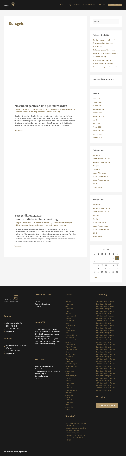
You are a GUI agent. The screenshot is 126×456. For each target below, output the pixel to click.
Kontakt (37, 301)
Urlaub (95, 183)
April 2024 (96, 123)
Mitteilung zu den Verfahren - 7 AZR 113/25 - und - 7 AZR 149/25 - (76, 436)
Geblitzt (72, 109)
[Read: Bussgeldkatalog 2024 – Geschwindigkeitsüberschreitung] (45, 180)
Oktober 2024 (97, 113)
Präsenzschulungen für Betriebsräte (105, 67)
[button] (115, 5)
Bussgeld (17, 109)
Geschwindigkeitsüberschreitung (25, 112)
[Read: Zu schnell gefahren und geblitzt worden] (45, 71)
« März (95, 277)
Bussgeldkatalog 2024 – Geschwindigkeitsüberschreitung (36, 217)
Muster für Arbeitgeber (100, 176)
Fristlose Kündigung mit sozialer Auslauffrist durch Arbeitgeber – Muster (70, 320)
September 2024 (98, 116)
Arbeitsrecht (97, 155)
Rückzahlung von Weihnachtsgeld (104, 50)
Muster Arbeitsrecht (99, 173)
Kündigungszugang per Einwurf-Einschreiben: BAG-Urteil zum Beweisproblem (104, 43)
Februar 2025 (97, 102)
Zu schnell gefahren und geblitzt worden (41, 106)
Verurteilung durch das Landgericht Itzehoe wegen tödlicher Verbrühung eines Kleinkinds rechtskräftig (47, 341)
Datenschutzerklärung (42, 304)
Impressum (39, 306)
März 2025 (96, 99)
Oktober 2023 (97, 134)
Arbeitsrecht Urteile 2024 (101, 159)
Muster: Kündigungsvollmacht (70, 382)
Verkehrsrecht (26, 109)
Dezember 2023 (98, 131)
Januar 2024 (97, 127)
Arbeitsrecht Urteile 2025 (101, 162)
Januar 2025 (97, 106)
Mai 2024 (96, 120)
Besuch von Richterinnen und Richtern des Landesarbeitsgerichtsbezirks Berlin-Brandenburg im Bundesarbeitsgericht (47, 370)
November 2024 (98, 109)
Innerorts (41, 112)
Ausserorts (58, 109)
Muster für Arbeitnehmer (101, 180)
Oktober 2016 (97, 138)
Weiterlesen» (18, 130)
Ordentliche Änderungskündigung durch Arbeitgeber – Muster (71, 391)
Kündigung (96, 169)
